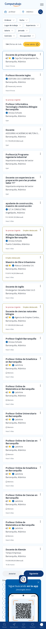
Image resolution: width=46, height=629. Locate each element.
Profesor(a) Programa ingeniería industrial (17, 156)
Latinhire (19, 365)
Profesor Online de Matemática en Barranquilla (20, 387)
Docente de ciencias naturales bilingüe (21, 313)
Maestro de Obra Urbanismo (20, 262)
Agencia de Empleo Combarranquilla (27, 317)
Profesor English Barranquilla (21, 338)
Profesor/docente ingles (18, 75)
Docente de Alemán (16, 549)
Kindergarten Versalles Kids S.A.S (20, 290)
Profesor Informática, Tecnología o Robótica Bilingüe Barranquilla (21, 107)
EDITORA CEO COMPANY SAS (21, 78)
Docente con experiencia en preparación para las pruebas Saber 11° (21, 180)
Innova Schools (15, 112)
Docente (10, 129)
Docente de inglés (15, 286)
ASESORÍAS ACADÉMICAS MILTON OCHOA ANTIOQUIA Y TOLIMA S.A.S (23, 133)
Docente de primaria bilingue (21, 54)
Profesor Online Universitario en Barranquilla (21, 415)
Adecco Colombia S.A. (24, 265)
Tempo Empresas (13, 552)
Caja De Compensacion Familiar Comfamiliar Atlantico (27, 58)
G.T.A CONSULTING (17, 209)
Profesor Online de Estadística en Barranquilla (21, 360)
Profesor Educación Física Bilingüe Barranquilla (19, 236)
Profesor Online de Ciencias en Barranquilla (21, 442)
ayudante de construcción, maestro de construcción (19, 205)
